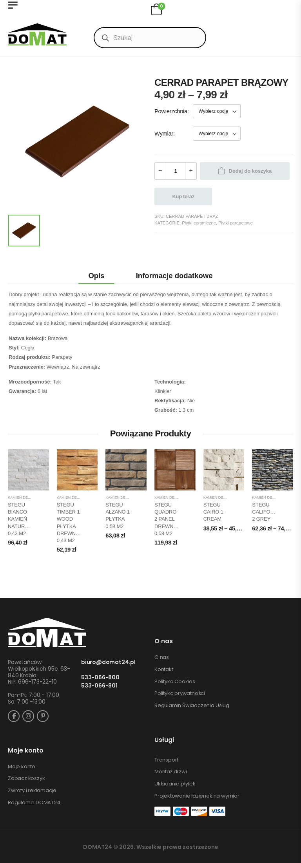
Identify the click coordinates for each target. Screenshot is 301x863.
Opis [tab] (96, 275)
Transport (166, 760)
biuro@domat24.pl (108, 662)
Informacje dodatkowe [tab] (174, 275)
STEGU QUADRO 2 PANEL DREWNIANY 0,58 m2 (169, 519)
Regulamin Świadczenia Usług (191, 705)
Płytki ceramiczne (199, 223)
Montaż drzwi (170, 772)
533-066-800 (100, 677)
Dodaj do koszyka (250, 171)
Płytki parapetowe (235, 223)
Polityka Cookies (174, 681)
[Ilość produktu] (175, 171)
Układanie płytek (175, 784)
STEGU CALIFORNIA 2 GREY (267, 512)
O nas (161, 657)
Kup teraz (183, 196)
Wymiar (163, 133)
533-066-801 (99, 685)
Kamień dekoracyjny (28, 497)
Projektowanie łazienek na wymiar (196, 796)
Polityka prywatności (179, 693)
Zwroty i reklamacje (32, 790)
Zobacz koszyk (26, 778)
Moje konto (21, 766)
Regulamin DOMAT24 (34, 803)
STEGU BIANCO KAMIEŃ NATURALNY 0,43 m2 (23, 519)
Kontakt (163, 669)
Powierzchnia (170, 111)
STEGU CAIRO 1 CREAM (213, 512)
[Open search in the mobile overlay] (150, 37)
